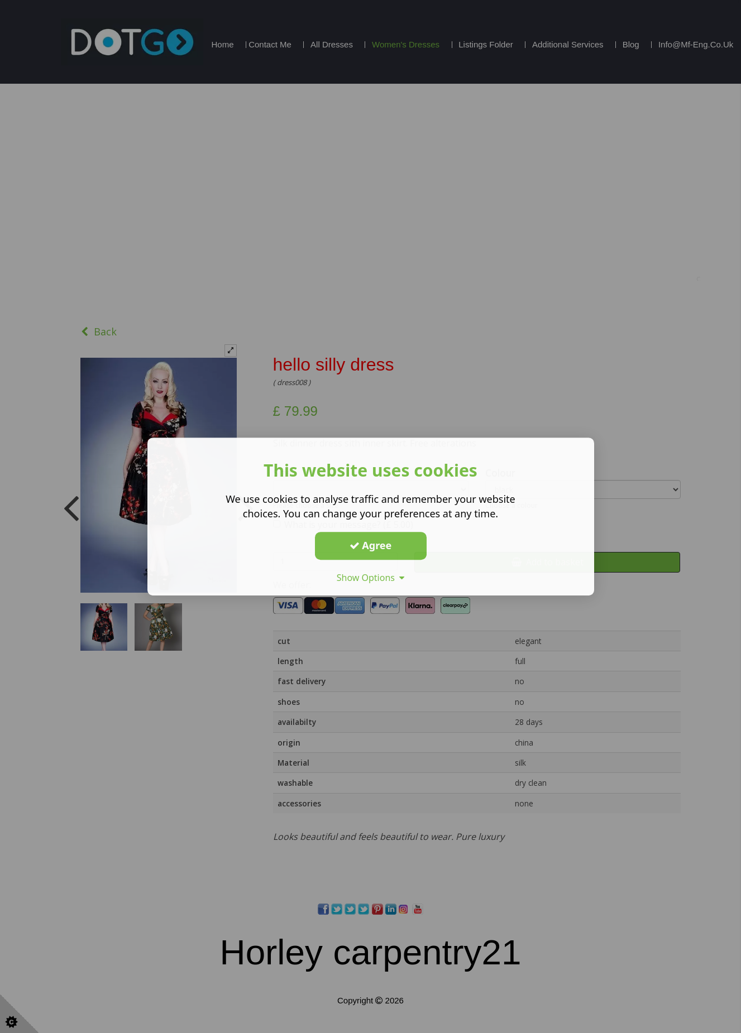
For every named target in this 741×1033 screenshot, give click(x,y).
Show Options (371, 577)
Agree (371, 545)
